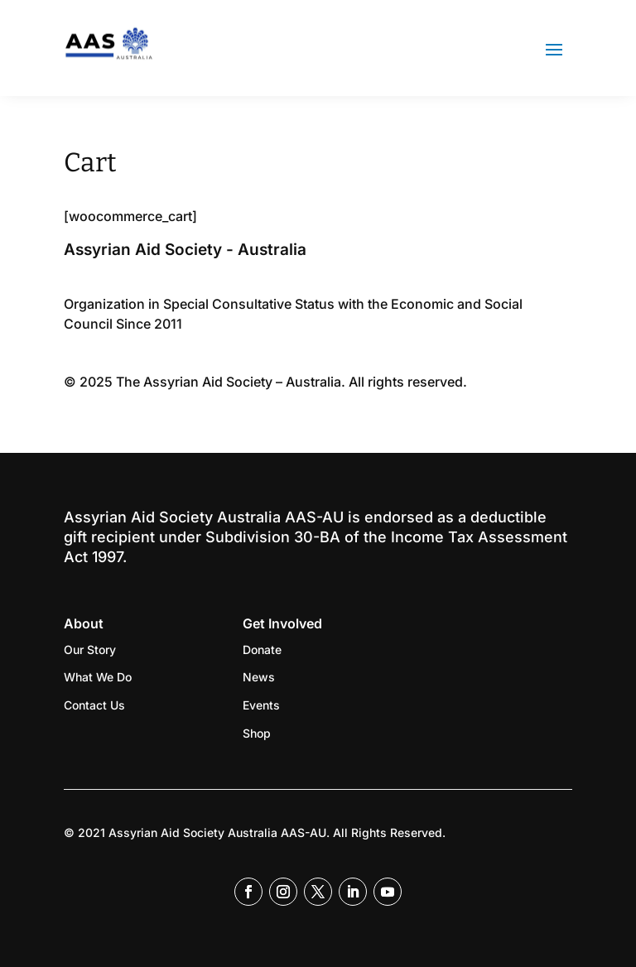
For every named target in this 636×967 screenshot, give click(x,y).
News (259, 677)
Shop (257, 733)
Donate (262, 649)
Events (261, 705)
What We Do (98, 677)
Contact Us (94, 705)
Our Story (90, 649)
